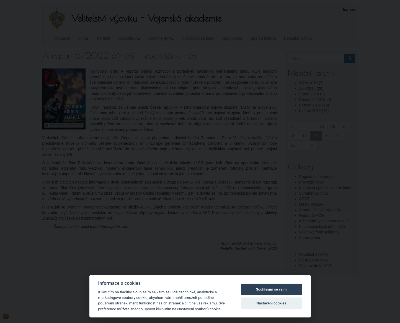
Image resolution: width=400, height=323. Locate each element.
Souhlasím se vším (271, 289)
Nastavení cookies (271, 303)
